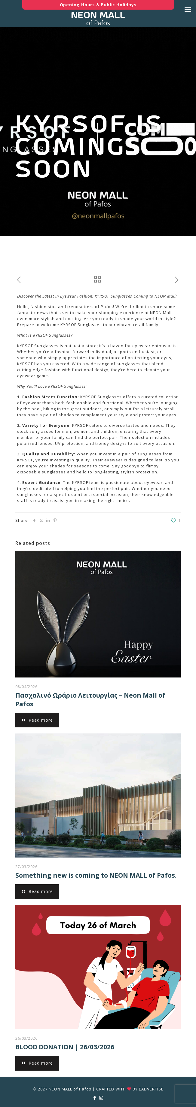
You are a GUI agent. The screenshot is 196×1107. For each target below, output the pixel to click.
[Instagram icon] (101, 1098)
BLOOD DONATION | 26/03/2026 (64, 1047)
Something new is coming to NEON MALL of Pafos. (95, 875)
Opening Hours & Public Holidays (98, 5)
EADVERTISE (151, 1089)
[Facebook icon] (95, 1098)
